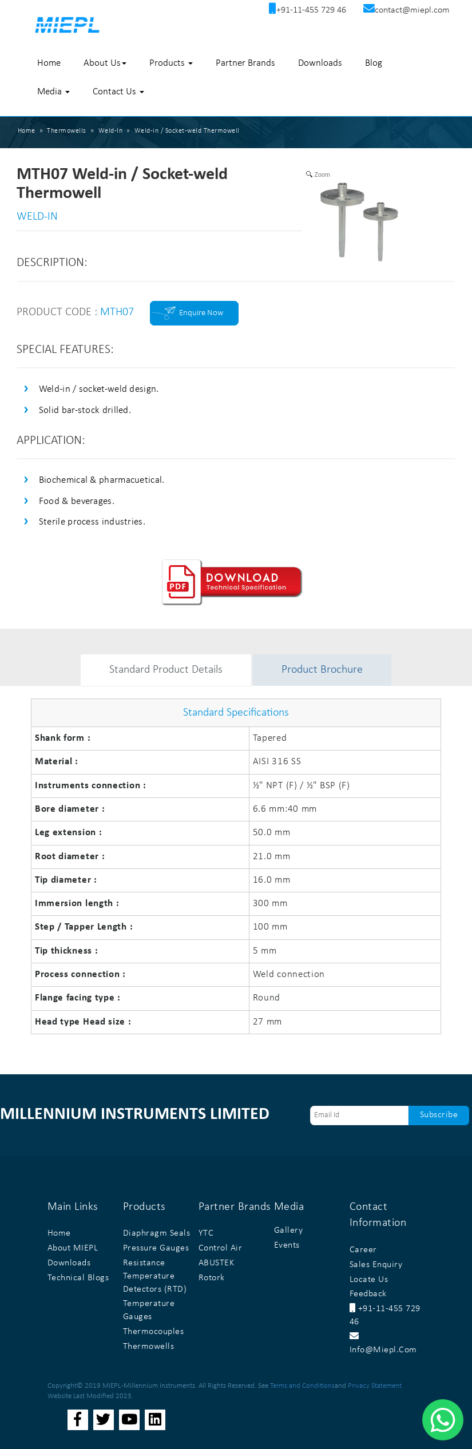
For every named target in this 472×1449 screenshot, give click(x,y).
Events (287, 1245)
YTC (206, 1233)
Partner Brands (245, 63)
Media (53, 92)
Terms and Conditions (302, 1386)
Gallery (288, 1230)
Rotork (212, 1278)
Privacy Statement (375, 1386)
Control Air (221, 1248)
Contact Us (118, 92)
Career (363, 1250)
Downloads (320, 63)
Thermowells (148, 1346)
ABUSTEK (217, 1263)
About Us (105, 63)
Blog (373, 63)
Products (171, 63)
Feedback (368, 1294)
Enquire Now (201, 313)
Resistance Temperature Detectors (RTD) (155, 1276)
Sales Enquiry (376, 1264)
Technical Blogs (78, 1278)
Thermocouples (153, 1331)
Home (49, 63)
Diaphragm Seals (157, 1233)
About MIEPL (72, 1248)
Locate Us (369, 1279)
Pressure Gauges (156, 1248)
